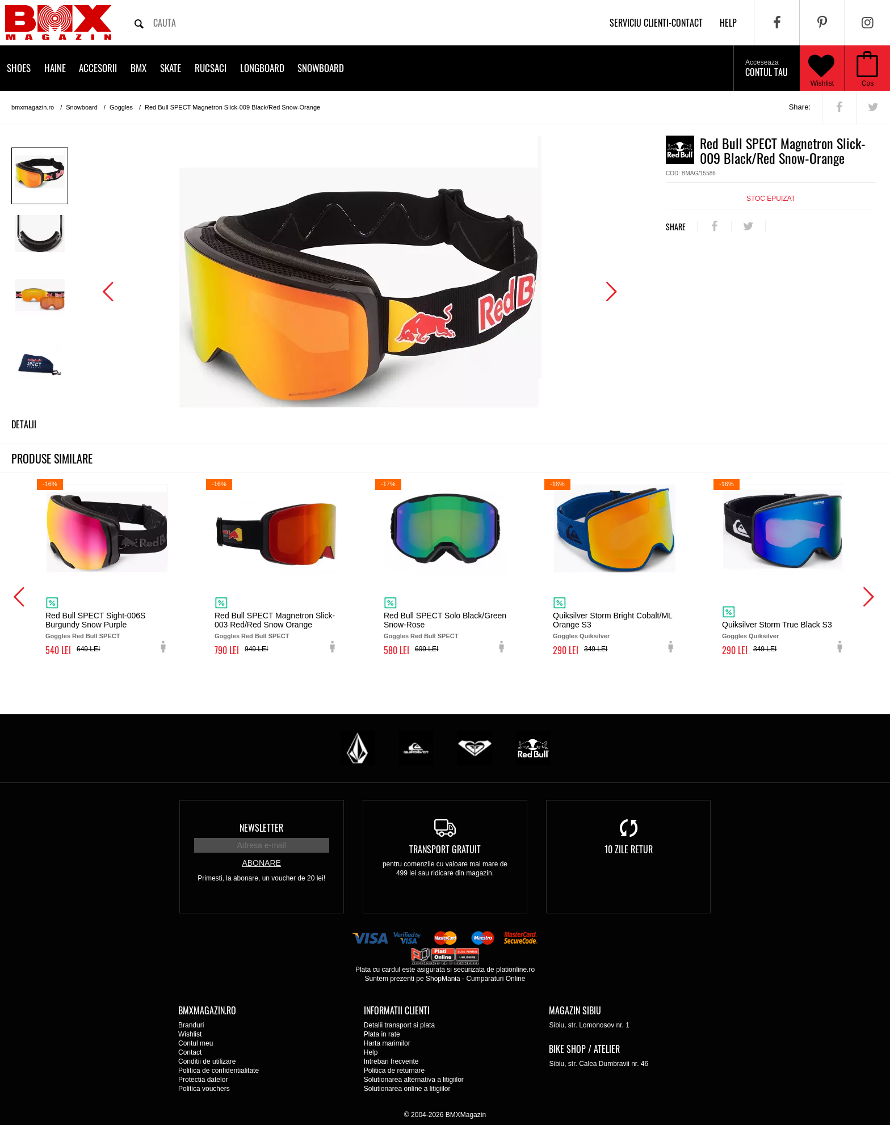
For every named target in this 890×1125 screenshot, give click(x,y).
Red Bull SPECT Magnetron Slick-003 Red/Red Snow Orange (275, 620)
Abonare (261, 862)
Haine (55, 68)
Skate (170, 68)
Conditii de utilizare (207, 1061)
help (728, 23)
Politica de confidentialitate (218, 1071)
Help (371, 1052)
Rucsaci (210, 68)
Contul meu (195, 1043)
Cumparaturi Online (495, 979)
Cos (868, 83)
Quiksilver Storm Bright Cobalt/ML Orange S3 (612, 620)
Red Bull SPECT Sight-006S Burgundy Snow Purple (95, 620)
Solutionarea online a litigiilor (407, 1089)
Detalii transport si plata (399, 1025)
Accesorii (98, 68)
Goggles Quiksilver (581, 636)
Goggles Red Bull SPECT (82, 636)
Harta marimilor (387, 1043)
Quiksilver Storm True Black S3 (777, 624)
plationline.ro (515, 970)
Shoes (19, 68)
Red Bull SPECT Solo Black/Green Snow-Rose (445, 620)
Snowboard (320, 68)
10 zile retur (628, 849)
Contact (189, 1052)
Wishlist (821, 68)
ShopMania (443, 979)
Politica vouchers (204, 1089)
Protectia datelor (203, 1080)
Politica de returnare (394, 1071)
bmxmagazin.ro (32, 107)
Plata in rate (382, 1034)
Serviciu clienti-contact (656, 23)
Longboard (262, 68)
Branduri (191, 1025)
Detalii (23, 424)
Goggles (121, 107)
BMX (138, 68)
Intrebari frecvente (391, 1061)
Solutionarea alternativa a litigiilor (414, 1080)
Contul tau (766, 68)
